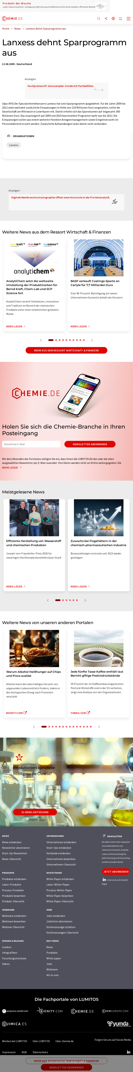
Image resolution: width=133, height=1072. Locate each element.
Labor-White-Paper (57, 884)
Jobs (49, 964)
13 (87, 727)
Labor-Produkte (11, 884)
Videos (6, 964)
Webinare (52, 969)
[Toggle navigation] (128, 19)
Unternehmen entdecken (61, 842)
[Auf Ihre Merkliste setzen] (120, 19)
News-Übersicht (11, 859)
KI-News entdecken (35, 812)
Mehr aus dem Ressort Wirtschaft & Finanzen (66, 350)
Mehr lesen (12, 467)
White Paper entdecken (60, 879)
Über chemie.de (64, 1041)
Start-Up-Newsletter (14, 853)
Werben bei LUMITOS (14, 1041)
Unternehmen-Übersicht (61, 864)
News (49, 947)
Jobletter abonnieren (59, 921)
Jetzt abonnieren (115, 871)
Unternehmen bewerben (61, 859)
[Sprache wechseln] (113, 19)
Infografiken (9, 952)
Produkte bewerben (13, 895)
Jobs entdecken (55, 915)
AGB (24, 1052)
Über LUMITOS (41, 1041)
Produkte (51, 952)
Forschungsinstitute (14, 958)
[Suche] (98, 19)
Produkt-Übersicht (13, 901)
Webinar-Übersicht (13, 927)
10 (84, 340)
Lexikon (6, 947)
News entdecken (11, 842)
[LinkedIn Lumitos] (128, 1052)
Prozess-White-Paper (59, 890)
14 (91, 727)
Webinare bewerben (14, 921)
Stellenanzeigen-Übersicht (62, 932)
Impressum (9, 1052)
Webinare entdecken (14, 915)
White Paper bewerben (59, 895)
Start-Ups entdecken (58, 847)
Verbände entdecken (58, 853)
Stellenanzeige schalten (60, 927)
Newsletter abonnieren (90, 444)
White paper (53, 958)
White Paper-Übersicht (60, 901)
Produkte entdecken (14, 879)
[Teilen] (106, 19)
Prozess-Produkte (13, 890)
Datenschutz (40, 1052)
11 (80, 727)
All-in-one (52, 975)
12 (84, 727)
